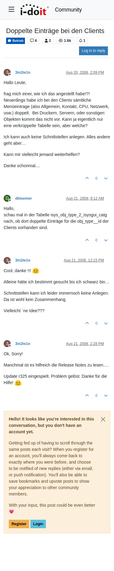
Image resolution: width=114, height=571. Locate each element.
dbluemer (23, 198)
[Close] (103, 419)
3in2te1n (22, 72)
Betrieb (15, 41)
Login (38, 524)
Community (68, 10)
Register (19, 524)
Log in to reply (93, 51)
